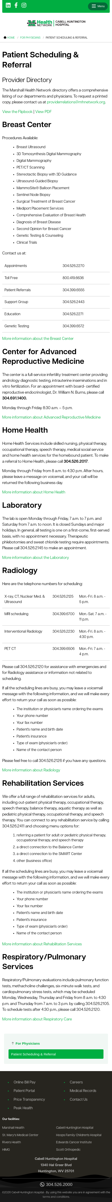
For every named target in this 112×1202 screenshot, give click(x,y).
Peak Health (23, 1108)
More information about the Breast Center (38, 339)
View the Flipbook (17, 112)
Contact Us (79, 1100)
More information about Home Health (33, 492)
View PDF (43, 112)
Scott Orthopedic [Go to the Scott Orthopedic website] (68, 1150)
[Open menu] (98, 6)
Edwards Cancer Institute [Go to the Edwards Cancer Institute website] (74, 1142)
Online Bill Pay (24, 1082)
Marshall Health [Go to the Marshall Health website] (13, 1128)
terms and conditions (56, 1196)
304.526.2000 (56, 1184)
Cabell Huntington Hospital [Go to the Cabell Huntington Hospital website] (74, 1128)
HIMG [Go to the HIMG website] (6, 1150)
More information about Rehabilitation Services (42, 944)
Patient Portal (24, 1091)
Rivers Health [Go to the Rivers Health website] (11, 1142)
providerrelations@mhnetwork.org (76, 102)
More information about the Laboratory (35, 558)
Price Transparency (29, 1100)
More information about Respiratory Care (37, 1019)
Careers (76, 1082)
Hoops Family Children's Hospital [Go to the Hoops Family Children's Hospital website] (78, 1135)
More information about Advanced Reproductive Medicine (51, 417)
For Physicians (30, 38)
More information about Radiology (31, 770)
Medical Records (83, 1091)
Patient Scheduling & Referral (33, 1054)
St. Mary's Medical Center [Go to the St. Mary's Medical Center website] (20, 1135)
